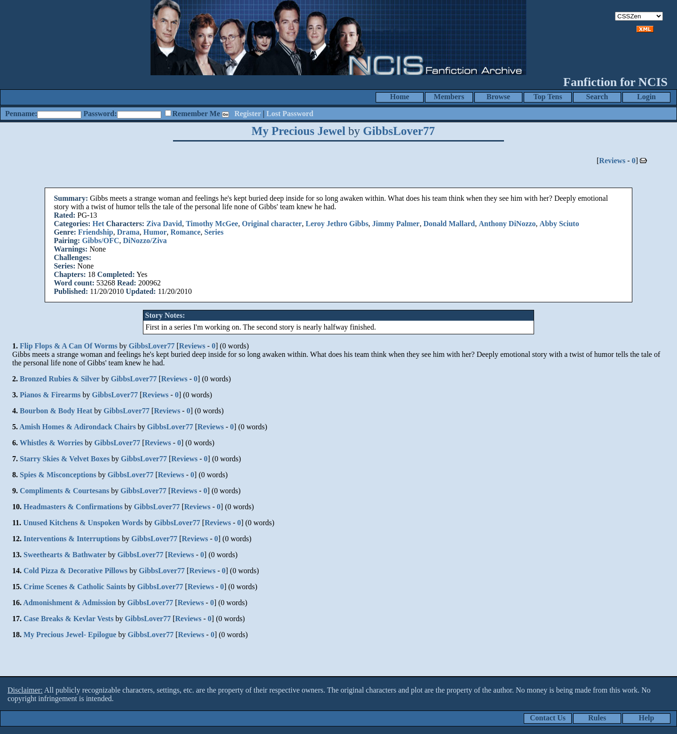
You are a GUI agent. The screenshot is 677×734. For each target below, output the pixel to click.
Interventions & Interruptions (72, 539)
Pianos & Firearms (50, 395)
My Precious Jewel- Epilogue (70, 635)
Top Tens (547, 97)
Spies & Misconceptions (58, 475)
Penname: (21, 114)
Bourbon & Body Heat (56, 411)
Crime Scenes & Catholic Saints (75, 587)
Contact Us (548, 718)
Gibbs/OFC (100, 241)
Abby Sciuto (559, 224)
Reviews (612, 161)
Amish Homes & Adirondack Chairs (77, 427)
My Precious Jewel (298, 131)
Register (247, 114)
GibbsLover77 (399, 131)
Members (449, 97)
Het (98, 224)
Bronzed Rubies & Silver (60, 379)
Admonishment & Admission (69, 603)
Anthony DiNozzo (507, 224)
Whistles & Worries (51, 443)
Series (214, 232)
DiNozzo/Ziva (145, 241)
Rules (597, 718)
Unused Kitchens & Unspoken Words (83, 523)
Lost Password (290, 114)
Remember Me (196, 114)
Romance (186, 232)
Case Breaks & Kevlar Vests (68, 619)
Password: (100, 114)
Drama (128, 232)
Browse (498, 97)
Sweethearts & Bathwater (65, 555)
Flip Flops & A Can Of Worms (69, 346)
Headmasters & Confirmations (73, 507)
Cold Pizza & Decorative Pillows (75, 571)
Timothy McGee (212, 224)
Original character (272, 224)
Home (399, 97)
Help (646, 718)
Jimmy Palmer (396, 224)
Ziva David (164, 224)
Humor (155, 232)
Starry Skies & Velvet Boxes (65, 459)
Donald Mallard (449, 224)
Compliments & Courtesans (64, 491)
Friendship (95, 232)
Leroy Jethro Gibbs (337, 224)
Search (597, 97)
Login (646, 97)
